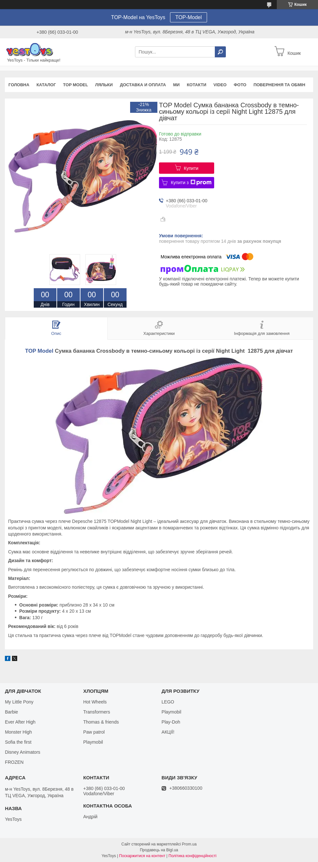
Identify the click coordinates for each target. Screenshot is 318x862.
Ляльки (104, 84)
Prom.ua (189, 844)
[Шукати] (220, 51)
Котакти (196, 84)
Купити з (191, 182)
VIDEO (220, 84)
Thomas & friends (101, 722)
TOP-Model (188, 17)
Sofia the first (18, 742)
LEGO (168, 701)
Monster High (18, 732)
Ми (176, 84)
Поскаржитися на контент (142, 856)
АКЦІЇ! (168, 732)
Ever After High (20, 722)
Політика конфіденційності (192, 856)
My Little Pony (19, 701)
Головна (18, 84)
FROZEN (14, 762)
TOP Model (75, 84)
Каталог (46, 84)
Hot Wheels (94, 701)
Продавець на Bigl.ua (159, 850)
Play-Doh (171, 722)
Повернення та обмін (279, 84)
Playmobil (93, 742)
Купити (191, 168)
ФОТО (240, 84)
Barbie (11, 711)
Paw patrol (93, 732)
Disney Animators (22, 752)
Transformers (96, 711)
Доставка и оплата (143, 84)
